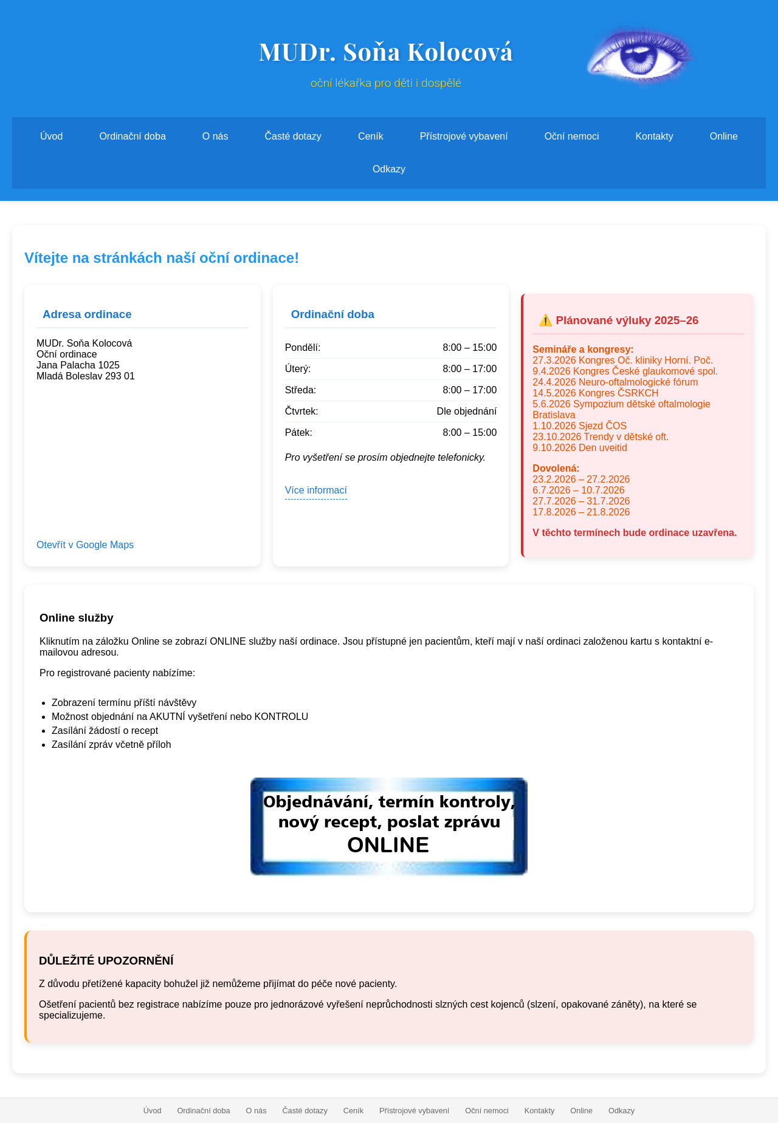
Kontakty (654, 136)
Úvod (51, 136)
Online (724, 136)
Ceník (371, 136)
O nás (215, 136)
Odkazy (389, 169)
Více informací (316, 490)
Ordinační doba (132, 136)
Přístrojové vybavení (464, 136)
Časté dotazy (292, 136)
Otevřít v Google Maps (85, 545)
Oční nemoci (572, 136)
